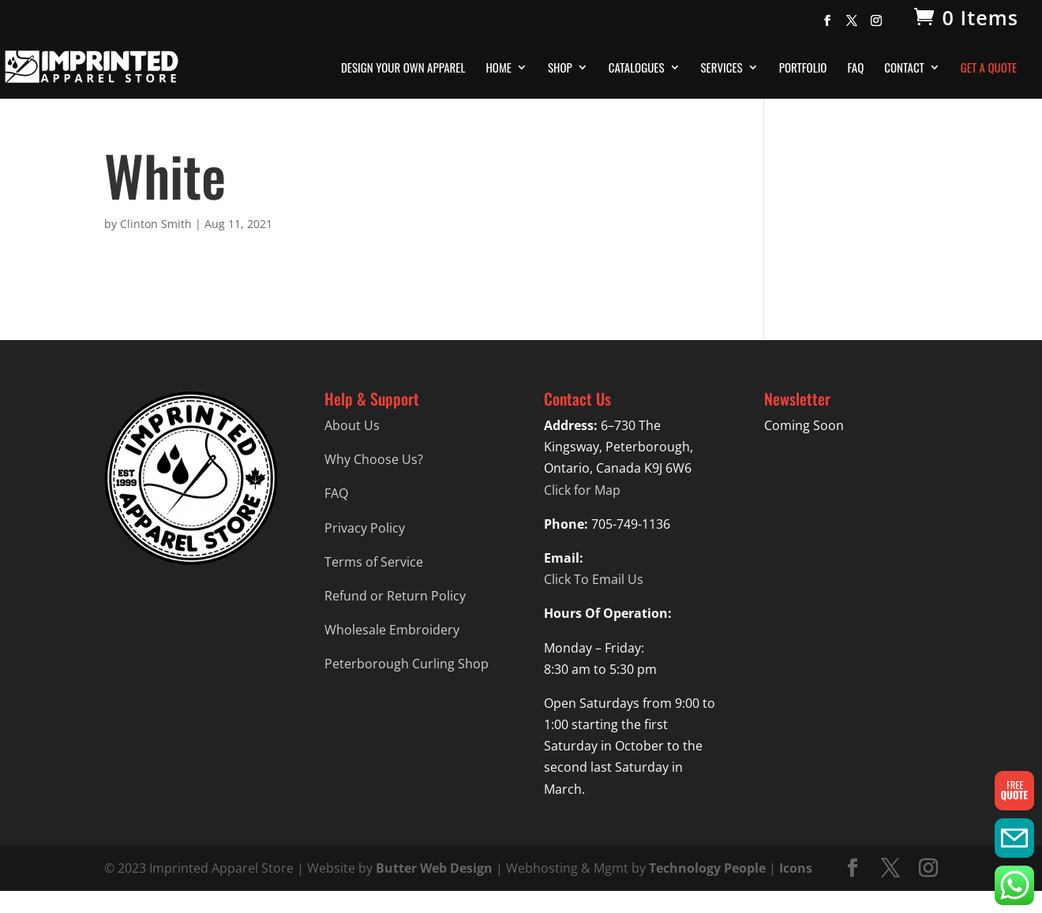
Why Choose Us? (373, 459)
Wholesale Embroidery (391, 629)
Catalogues (637, 69)
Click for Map (582, 490)
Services (722, 69)
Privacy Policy (364, 528)
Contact (904, 69)
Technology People (707, 868)
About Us (352, 425)
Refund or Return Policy (395, 595)
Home (498, 69)
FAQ (855, 69)
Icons (795, 868)
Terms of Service (373, 562)
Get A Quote (989, 69)
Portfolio (803, 69)
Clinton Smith (156, 223)
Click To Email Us (593, 579)
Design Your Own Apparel (403, 69)
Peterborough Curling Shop (406, 663)
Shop (560, 69)
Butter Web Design (434, 868)
